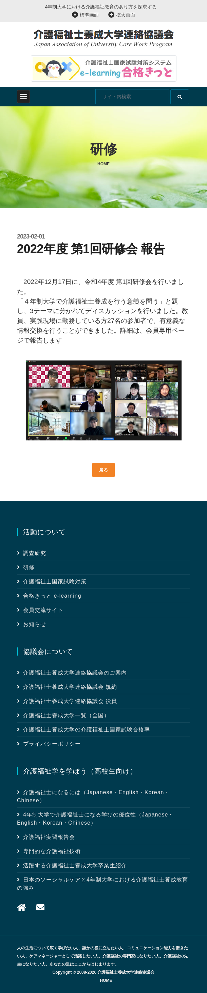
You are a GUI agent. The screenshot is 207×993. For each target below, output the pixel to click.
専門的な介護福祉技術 (52, 851)
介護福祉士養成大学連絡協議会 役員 (70, 701)
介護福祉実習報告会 (49, 837)
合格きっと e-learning (52, 596)
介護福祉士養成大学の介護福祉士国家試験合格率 (86, 729)
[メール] (22, 907)
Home (103, 164)
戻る (103, 470)
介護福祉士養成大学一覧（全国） (66, 715)
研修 (29, 567)
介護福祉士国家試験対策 (55, 581)
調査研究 (34, 553)
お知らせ (34, 624)
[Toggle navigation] (23, 96)
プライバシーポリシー (52, 744)
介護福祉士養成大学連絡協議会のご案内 (75, 673)
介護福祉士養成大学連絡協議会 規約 (70, 687)
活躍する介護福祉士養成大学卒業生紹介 (75, 865)
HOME (106, 980)
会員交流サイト (43, 610)
